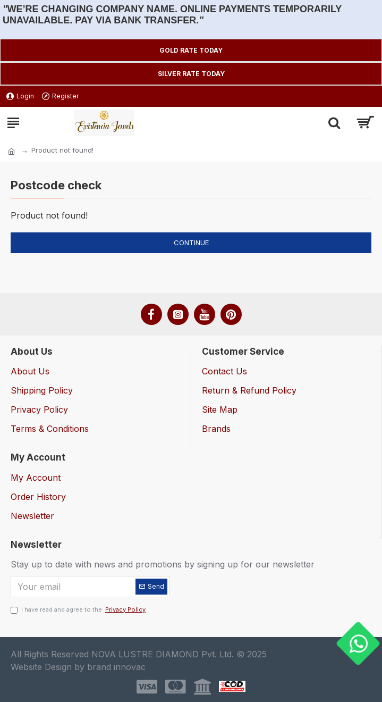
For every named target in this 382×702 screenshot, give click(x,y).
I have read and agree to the (79, 609)
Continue (191, 242)
